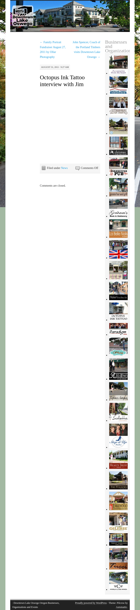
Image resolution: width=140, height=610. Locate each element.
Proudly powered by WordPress (91, 602)
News (64, 168)
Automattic (121, 607)
